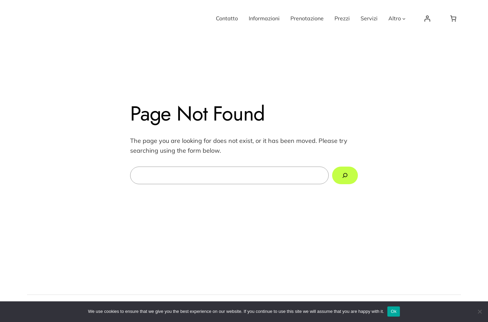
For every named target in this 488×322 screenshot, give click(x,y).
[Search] (345, 175)
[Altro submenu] (404, 18)
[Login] (427, 18)
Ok (393, 311)
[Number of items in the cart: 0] (453, 18)
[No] (479, 311)
